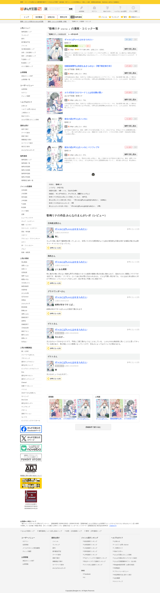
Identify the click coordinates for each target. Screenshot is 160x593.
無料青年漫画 (25, 173)
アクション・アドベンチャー (30, 238)
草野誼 (23, 300)
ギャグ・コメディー (27, 221)
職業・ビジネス (26, 225)
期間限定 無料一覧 (27, 180)
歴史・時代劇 (25, 231)
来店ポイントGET (27, 76)
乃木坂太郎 (25, 328)
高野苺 (23, 321)
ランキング (114, 17)
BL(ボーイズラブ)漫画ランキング (94, 561)
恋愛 (22, 214)
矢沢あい (24, 342)
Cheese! (24, 382)
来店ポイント (134, 17)
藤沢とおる (25, 335)
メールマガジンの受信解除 (31, 548)
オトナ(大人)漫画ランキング (92, 565)
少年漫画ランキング (89, 555)
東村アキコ (25, 331)
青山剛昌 (24, 262)
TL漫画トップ (25, 59)
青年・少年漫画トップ (28, 56)
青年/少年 (63, 17)
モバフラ (24, 417)
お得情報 (25, 564)
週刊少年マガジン (27, 375)
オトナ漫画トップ (27, 66)
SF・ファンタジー (27, 245)
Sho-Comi (24, 400)
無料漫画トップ (26, 32)
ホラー (23, 242)
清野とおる (25, 314)
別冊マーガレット (27, 386)
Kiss (22, 372)
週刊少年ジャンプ (27, 365)
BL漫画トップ (25, 63)
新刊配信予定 (25, 42)
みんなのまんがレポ (27, 150)
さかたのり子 (25, 303)
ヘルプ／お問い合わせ (28, 109)
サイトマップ (117, 581)
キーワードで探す (27, 143)
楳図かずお (25, 279)
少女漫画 (24, 193)
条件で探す (25, 129)
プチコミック (25, 358)
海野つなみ (25, 276)
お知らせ (24, 106)
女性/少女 (51, 17)
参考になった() (55, 248)
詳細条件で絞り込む (93, 427)
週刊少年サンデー (27, 403)
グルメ (23, 249)
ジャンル (102, 17)
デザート (24, 410)
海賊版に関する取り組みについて (31, 475)
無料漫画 (76, 17)
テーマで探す (25, 133)
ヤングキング (25, 407)
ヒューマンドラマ (27, 218)
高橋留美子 (25, 324)
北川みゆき (25, 297)
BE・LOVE (25, 351)
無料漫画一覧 (25, 163)
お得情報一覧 (25, 79)
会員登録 (24, 89)
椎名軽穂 (24, 307)
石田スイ (24, 269)
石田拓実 (24, 272)
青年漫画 (24, 197)
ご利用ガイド (25, 112)
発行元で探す (25, 146)
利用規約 (116, 568)
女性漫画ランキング (89, 545)
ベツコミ (24, 389)
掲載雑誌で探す (26, 139)
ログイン (24, 92)
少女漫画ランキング (89, 548)
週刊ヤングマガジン (27, 362)
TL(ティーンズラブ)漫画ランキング (94, 558)
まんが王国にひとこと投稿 (30, 119)
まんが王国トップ (27, 531)
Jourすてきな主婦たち (28, 393)
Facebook (86, 574)
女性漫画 (24, 190)
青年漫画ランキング (89, 551)
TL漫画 (23, 204)
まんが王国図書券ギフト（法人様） (124, 561)
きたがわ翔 (25, 293)
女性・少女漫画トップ (28, 52)
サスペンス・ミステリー (29, 228)
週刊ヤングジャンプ (27, 379)
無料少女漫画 (25, 170)
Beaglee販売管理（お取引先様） (123, 565)
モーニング (25, 396)
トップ (26, 17)
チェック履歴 (25, 96)
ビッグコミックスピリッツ (30, 368)
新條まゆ (24, 310)
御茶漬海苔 (25, 286)
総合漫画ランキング (89, 541)
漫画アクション (26, 413)
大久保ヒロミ (25, 283)
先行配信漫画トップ (27, 49)
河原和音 (24, 290)
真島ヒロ (24, 338)
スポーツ (24, 235)
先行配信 (38, 17)
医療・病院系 (25, 252)
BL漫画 (23, 207)
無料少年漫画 (25, 177)
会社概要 (116, 578)
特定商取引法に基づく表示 (121, 575)
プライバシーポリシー (120, 571)
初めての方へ (25, 116)
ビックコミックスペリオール (30, 420)
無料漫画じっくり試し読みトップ (49, 531)
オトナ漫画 (25, 211)
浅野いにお (25, 265)
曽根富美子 (25, 317)
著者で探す (25, 136)
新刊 (123, 17)
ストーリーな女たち (27, 355)
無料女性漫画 (25, 166)
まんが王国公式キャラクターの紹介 (124, 558)
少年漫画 (24, 200)
